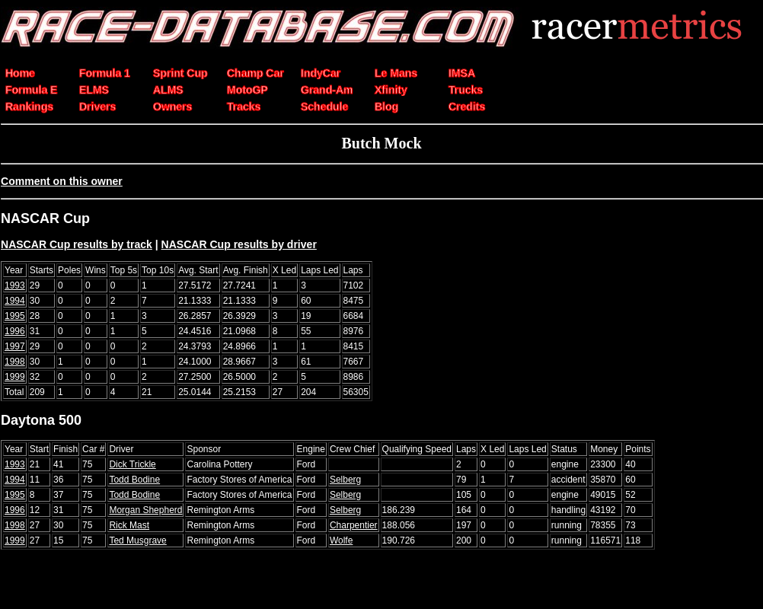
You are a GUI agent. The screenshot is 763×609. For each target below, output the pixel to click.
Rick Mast (129, 525)
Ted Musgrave (137, 540)
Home (20, 73)
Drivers (97, 106)
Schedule (324, 106)
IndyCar (320, 73)
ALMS (168, 90)
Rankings (29, 106)
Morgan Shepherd (145, 510)
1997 (15, 346)
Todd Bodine (134, 479)
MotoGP (247, 90)
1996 (15, 331)
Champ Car (255, 73)
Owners (172, 106)
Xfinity (391, 90)
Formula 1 (104, 73)
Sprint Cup (180, 73)
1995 (15, 316)
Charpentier (354, 525)
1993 (15, 285)
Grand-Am (327, 90)
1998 (15, 361)
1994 (15, 300)
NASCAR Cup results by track (76, 244)
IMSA (462, 73)
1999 (15, 376)
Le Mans (396, 73)
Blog (386, 106)
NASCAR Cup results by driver (239, 244)
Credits (467, 106)
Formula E (31, 90)
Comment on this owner (62, 181)
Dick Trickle (132, 464)
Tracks (243, 106)
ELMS (94, 90)
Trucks (466, 90)
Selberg (345, 479)
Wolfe (341, 540)
